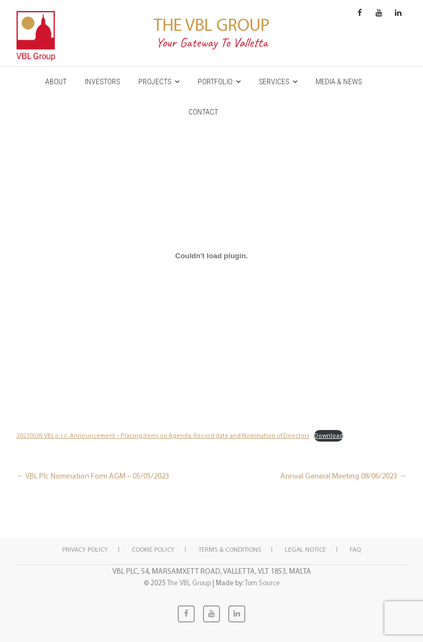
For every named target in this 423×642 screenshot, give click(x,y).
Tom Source (262, 582)
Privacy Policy (85, 549)
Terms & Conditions (229, 549)
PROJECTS (154, 81)
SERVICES (274, 81)
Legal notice (305, 549)
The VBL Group (211, 24)
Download (328, 435)
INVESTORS (102, 81)
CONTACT (203, 111)
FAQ (355, 549)
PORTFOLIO (215, 81)
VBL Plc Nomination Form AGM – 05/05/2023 (93, 476)
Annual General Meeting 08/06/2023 (343, 476)
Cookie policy (153, 549)
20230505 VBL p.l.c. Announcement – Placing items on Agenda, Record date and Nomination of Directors (163, 435)
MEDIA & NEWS (339, 81)
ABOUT (56, 81)
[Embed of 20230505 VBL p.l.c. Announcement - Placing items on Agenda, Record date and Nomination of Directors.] (211, 255)
